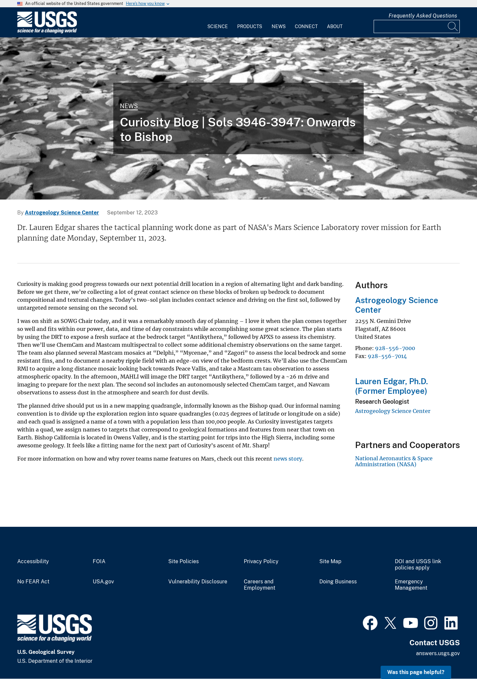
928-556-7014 (387, 356)
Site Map (330, 562)
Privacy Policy (261, 562)
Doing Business (338, 582)
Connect (306, 26)
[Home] (47, 32)
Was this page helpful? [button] (416, 672)
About (335, 26)
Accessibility (33, 562)
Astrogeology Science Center (62, 212)
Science (217, 26)
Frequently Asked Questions (423, 16)
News (279, 26)
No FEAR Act (33, 582)
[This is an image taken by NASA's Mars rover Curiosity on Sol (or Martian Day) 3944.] (238, 118)
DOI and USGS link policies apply (418, 565)
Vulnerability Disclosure (197, 582)
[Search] (453, 26)
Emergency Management (411, 585)
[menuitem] (218, 22)
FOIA (99, 562)
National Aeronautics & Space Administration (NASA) (394, 461)
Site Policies (183, 562)
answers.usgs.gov (438, 653)
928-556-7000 (395, 348)
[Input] (417, 26)
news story (288, 458)
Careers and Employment (259, 585)
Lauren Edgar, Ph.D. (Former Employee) (391, 386)
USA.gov (103, 582)
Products (249, 26)
